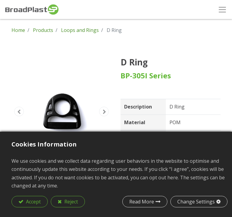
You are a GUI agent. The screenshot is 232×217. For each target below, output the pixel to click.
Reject (70, 201)
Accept (33, 201)
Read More (141, 201)
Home (18, 30)
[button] (19, 111)
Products (43, 30)
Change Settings (196, 201)
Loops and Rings (80, 30)
